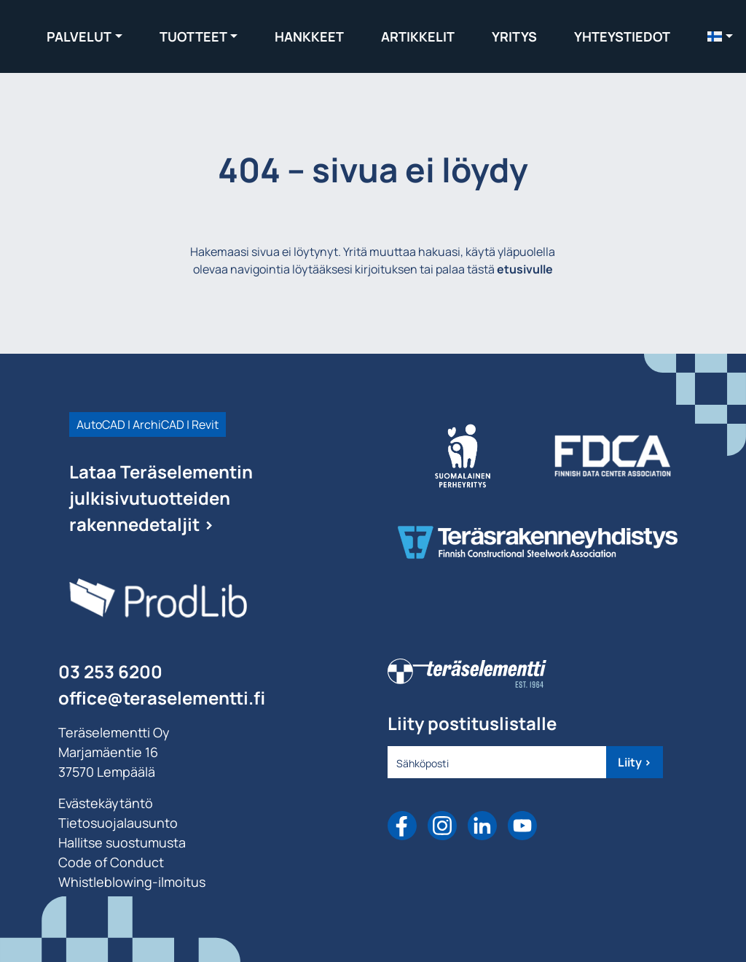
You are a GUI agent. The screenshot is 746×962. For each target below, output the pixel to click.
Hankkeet (309, 36)
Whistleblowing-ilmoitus (131, 882)
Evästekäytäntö (105, 803)
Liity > (634, 762)
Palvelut (79, 36)
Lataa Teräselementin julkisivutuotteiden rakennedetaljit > (161, 497)
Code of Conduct (111, 862)
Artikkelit (418, 36)
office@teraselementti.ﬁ (161, 698)
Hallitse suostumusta (122, 842)
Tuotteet (193, 36)
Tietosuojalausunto (118, 822)
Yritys (514, 36)
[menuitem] (720, 36)
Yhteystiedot (622, 36)
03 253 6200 (110, 671)
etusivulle (525, 269)
